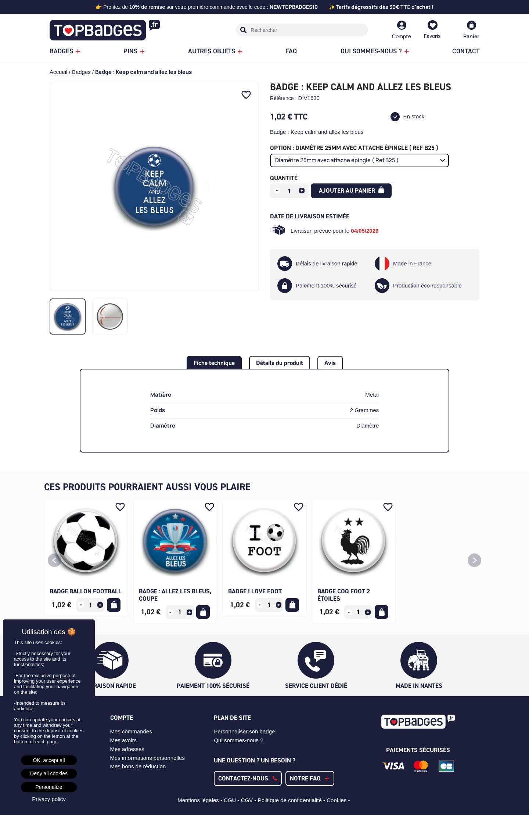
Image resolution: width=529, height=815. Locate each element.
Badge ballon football (86, 591)
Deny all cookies (49, 773)
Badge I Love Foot (255, 591)
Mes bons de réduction (138, 766)
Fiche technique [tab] (214, 363)
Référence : (283, 98)
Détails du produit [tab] (279, 363)
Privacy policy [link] (49, 799)
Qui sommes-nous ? (238, 740)
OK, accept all (49, 760)
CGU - (232, 800)
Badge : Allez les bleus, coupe (175, 595)
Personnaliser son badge (244, 731)
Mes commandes (131, 731)
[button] (54, 561)
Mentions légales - (200, 800)
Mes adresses (127, 749)
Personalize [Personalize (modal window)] (48, 787)
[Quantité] (289, 190)
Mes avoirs (123, 740)
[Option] (359, 160)
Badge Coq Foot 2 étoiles (343, 595)
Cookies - (339, 800)
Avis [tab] (330, 363)
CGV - (249, 800)
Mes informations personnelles (147, 758)
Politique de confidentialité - (292, 800)
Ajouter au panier (351, 190)
